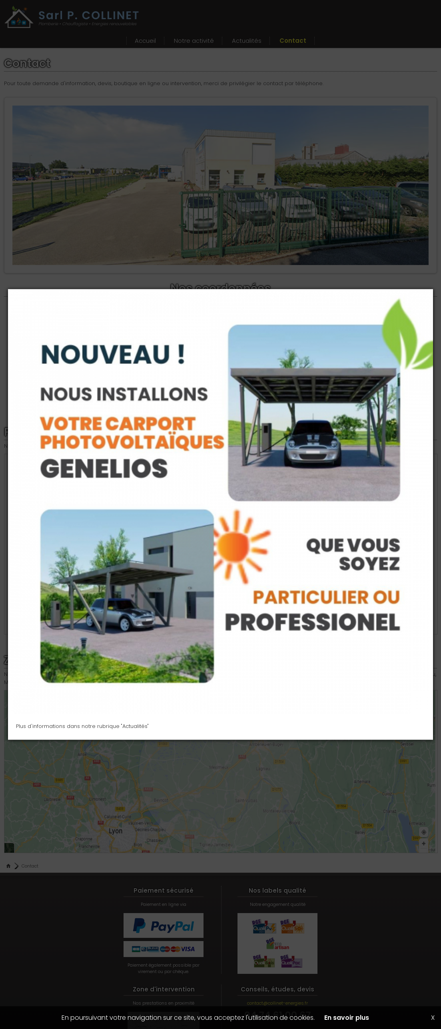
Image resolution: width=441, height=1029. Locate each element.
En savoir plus (346, 1017)
